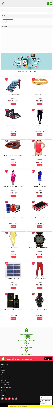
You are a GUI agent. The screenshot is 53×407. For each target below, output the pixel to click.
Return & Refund (5, 384)
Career (2, 372)
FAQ (2, 374)
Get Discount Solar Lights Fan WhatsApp (17, 406)
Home (2, 367)
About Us (3, 370)
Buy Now (13, 103)
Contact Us (3, 392)
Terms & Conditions (5, 382)
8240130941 (43, 403)
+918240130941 (48, 400)
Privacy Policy (4, 380)
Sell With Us (3, 390)
